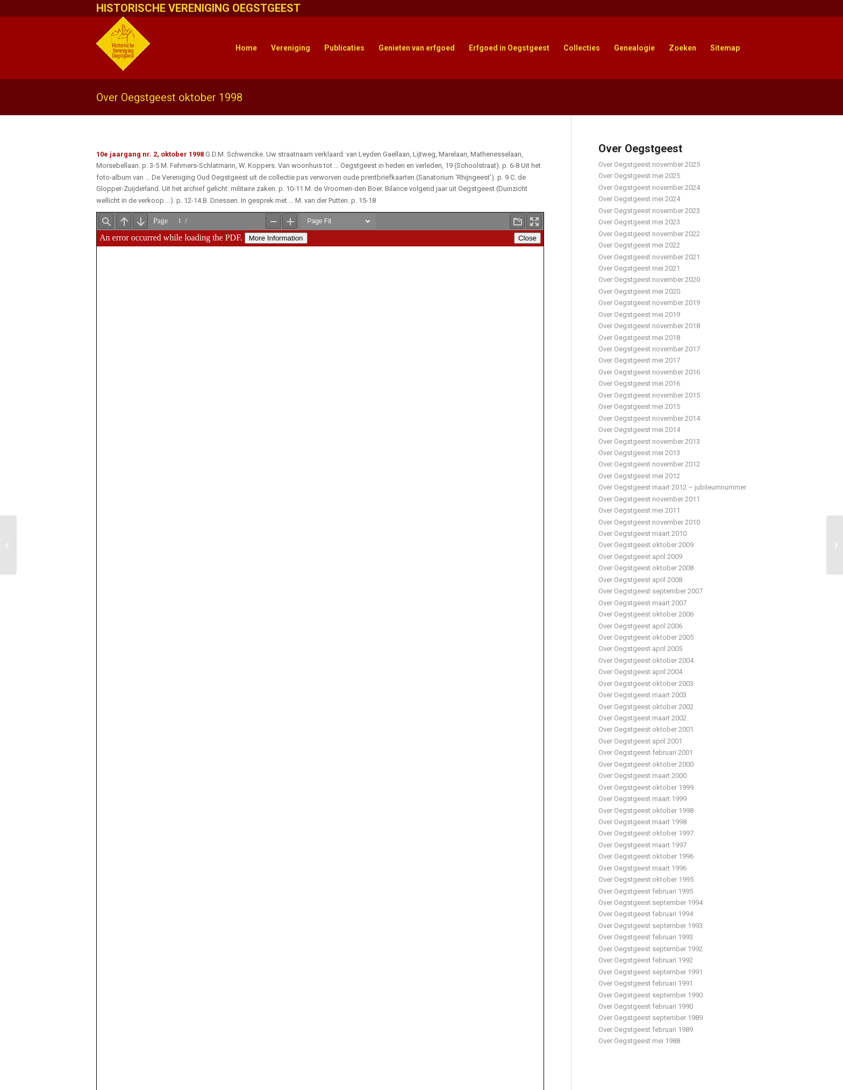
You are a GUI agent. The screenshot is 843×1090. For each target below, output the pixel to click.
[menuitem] (246, 48)
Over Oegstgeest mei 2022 (639, 245)
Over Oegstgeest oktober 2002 (646, 707)
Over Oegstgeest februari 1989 (645, 1029)
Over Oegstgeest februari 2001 (645, 752)
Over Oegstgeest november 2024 (649, 187)
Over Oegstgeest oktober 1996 (646, 856)
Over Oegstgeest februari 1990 (645, 1006)
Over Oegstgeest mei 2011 (639, 510)
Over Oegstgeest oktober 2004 (646, 660)
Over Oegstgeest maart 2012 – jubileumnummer (672, 487)
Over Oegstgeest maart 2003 (642, 695)
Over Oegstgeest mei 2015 (639, 406)
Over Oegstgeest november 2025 (649, 164)
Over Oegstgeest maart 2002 (642, 718)
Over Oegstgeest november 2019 (649, 303)
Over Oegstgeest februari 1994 (645, 914)
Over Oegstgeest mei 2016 (639, 383)
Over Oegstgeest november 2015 (649, 395)
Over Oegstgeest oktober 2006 (646, 614)
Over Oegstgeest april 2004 (640, 672)
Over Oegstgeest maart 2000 (642, 776)
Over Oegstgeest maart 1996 (642, 868)
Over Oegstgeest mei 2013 (639, 453)
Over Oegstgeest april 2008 (640, 580)
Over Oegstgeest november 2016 (649, 372)
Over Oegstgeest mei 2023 (639, 222)
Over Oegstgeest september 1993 (650, 926)
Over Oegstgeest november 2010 (649, 522)
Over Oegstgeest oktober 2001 (646, 729)
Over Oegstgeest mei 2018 (639, 338)
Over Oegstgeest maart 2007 (642, 603)
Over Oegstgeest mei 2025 (639, 176)
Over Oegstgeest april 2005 (640, 649)
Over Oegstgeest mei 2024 (639, 199)
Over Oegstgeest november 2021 (649, 257)
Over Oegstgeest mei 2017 (639, 360)
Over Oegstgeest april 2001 (640, 741)
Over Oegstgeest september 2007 (650, 591)
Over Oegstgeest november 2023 (649, 211)
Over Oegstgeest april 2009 (640, 557)
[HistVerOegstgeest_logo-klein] (123, 48)
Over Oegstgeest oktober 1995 (646, 879)
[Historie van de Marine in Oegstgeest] (834, 545)
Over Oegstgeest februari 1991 (645, 983)
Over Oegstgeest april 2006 (640, 626)
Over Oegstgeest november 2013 (649, 441)
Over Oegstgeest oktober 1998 (169, 97)
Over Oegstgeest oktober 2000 (646, 764)
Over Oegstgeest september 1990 (650, 995)
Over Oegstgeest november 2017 (649, 349)
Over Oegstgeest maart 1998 (642, 822)
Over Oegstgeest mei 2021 (639, 268)
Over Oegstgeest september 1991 (650, 972)
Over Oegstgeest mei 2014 (639, 430)
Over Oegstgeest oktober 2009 (646, 545)
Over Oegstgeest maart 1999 (642, 799)
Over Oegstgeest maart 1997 (642, 845)
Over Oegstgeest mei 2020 (639, 291)
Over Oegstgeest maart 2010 (642, 533)
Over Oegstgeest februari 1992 (645, 960)
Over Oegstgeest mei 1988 (639, 1041)
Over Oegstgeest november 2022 (649, 234)
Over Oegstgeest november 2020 (649, 279)
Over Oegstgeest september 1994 (650, 902)
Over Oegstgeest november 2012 (649, 464)
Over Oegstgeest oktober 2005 (646, 637)
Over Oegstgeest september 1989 (650, 1018)
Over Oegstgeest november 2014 (649, 418)
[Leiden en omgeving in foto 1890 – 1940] (8, 545)
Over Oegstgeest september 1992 (650, 949)
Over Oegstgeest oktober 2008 (646, 568)
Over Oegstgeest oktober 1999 (646, 787)
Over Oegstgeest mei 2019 (639, 314)
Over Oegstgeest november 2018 (649, 326)
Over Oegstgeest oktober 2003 (646, 684)
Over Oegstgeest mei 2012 (639, 476)
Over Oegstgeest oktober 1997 (646, 833)
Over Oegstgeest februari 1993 (645, 937)
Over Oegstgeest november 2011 (649, 499)
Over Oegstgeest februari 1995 (645, 891)
